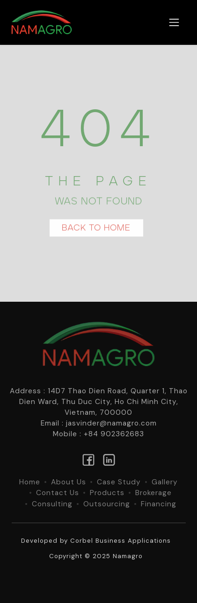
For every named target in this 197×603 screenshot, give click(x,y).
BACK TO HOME (96, 229)
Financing (158, 504)
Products (107, 492)
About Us (68, 482)
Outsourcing (106, 504)
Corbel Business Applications (120, 541)
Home (29, 482)
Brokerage (153, 492)
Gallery (165, 482)
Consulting (52, 504)
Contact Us (57, 492)
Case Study (119, 482)
